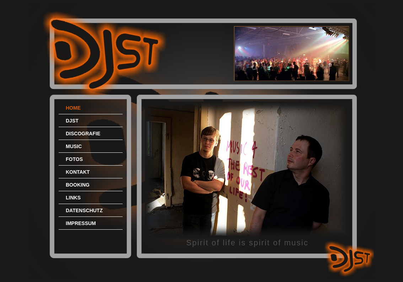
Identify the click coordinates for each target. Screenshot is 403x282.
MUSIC (74, 146)
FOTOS (74, 159)
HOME (73, 108)
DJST (72, 121)
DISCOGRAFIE (83, 133)
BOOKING (78, 185)
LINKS (73, 197)
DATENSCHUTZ (84, 210)
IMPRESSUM (81, 223)
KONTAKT (78, 172)
